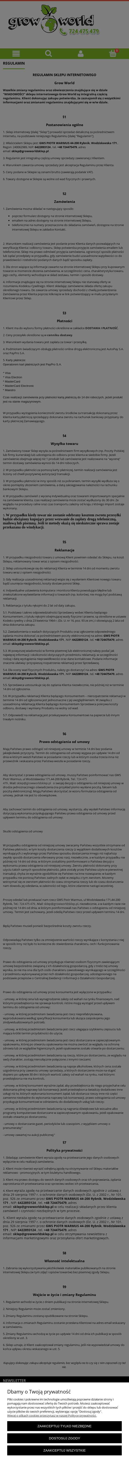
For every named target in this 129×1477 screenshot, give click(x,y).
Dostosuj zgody (64, 1438)
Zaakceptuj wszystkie (64, 1450)
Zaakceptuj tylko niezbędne (64, 1426)
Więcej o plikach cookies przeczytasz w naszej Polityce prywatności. (52, 1416)
